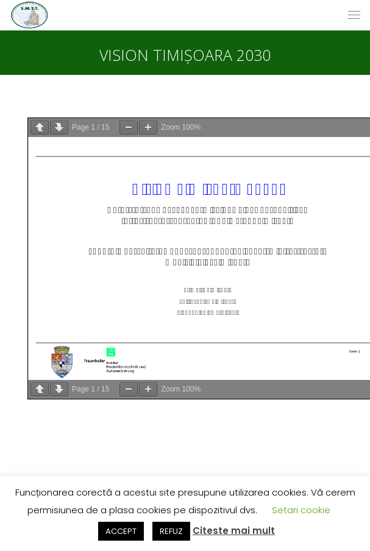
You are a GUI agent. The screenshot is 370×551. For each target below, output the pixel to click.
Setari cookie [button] (301, 510)
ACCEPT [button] (121, 531)
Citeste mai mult (234, 530)
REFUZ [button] (171, 531)
